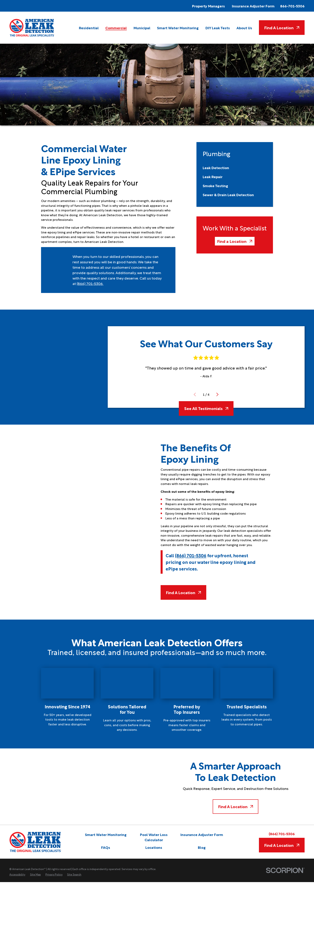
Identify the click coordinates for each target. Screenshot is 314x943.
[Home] (32, 27)
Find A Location (281, 27)
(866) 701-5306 (90, 283)
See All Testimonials (206, 408)
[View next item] (217, 394)
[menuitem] (89, 27)
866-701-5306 (292, 5)
